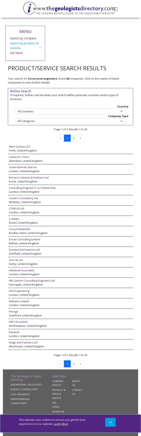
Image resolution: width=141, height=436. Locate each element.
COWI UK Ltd (16, 208)
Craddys (14, 219)
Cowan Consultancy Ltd (23, 198)
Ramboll (14, 332)
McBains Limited (19, 301)
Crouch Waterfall (19, 229)
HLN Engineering (19, 291)
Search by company (23, 38)
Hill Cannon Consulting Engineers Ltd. (32, 280)
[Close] (110, 422)
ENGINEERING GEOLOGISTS (26, 384)
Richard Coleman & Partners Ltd (29, 177)
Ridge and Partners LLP (23, 342)
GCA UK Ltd (16, 260)
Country (122, 106)
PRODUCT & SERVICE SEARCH (59, 394)
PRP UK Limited (18, 322)
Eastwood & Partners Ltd (24, 249)
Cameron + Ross (19, 157)
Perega (13, 311)
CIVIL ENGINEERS (20, 394)
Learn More (61, 424)
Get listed (16, 53)
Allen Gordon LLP (19, 146)
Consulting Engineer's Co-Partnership (32, 188)
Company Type (118, 116)
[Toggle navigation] (115, 8)
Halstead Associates (22, 270)
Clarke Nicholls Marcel (22, 167)
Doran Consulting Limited (24, 239)
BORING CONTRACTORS (24, 389)
